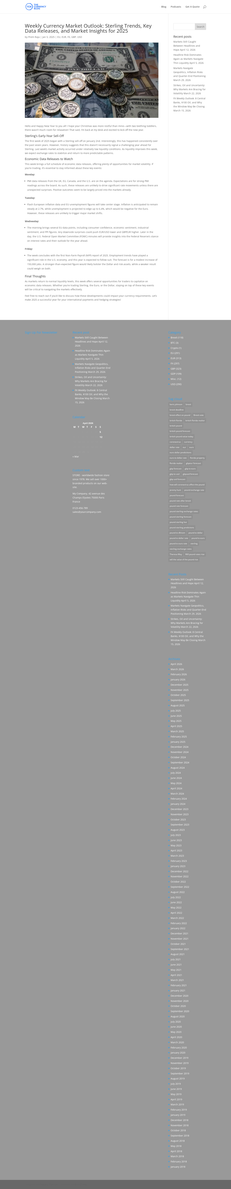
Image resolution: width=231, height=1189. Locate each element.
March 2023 (177, 855)
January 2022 (178, 928)
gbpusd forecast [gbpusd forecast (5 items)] (190, 474)
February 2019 (179, 1109)
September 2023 (180, 824)
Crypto (174, 348)
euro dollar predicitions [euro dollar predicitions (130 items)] (180, 452)
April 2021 (176, 975)
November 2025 (179, 690)
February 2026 (179, 674)
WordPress (80, 1184)
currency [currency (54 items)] (188, 441)
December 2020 (179, 995)
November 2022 (179, 876)
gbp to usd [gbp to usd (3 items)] (174, 474)
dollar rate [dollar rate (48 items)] (174, 447)
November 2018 (179, 1125)
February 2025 (179, 736)
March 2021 (177, 980)
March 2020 (177, 1042)
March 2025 (177, 731)
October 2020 (178, 1006)
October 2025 (178, 695)
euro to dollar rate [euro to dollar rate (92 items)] (178, 457)
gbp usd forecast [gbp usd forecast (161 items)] (177, 479)
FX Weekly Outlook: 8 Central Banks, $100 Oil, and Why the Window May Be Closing (189, 102)
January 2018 (178, 1166)
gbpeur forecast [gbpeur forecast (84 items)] (193, 463)
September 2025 (180, 700)
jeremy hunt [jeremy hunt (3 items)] (175, 490)
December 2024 (179, 746)
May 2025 (176, 720)
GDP (173, 373)
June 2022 (176, 902)
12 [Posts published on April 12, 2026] (101, 437)
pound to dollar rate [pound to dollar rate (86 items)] (179, 538)
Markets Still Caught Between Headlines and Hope (186, 45)
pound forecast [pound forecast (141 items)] (177, 495)
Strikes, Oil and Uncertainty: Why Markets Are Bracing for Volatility (189, 89)
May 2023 (176, 845)
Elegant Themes (48, 1184)
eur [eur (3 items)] (184, 447)
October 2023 (178, 819)
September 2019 (180, 1073)
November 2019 (179, 1063)
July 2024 (176, 772)
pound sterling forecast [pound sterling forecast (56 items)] (180, 516)
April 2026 (176, 664)
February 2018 (179, 1161)
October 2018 (178, 1130)
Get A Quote (192, 7)
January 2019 (178, 1114)
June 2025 (176, 715)
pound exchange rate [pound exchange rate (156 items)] (194, 490)
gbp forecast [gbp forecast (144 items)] (175, 468)
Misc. (174, 379)
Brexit (174, 337)
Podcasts (176, 7)
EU (58, 37)
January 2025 (178, 741)
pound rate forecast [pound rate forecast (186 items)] (179, 506)
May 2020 (176, 1031)
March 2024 (177, 793)
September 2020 (180, 1011)
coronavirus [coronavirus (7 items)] (175, 441)
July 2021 (176, 959)
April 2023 (176, 850)
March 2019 (177, 1104)
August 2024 (178, 767)
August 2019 (178, 1078)
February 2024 (179, 798)
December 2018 (179, 1120)
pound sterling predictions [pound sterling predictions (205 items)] (182, 527)
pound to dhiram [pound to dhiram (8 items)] (177, 532)
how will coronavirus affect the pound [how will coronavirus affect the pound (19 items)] (187, 484)
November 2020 (179, 1001)
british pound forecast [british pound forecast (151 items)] (180, 431)
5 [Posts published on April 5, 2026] (100, 432)
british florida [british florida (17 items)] (176, 420)
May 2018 (176, 1146)
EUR (64, 37)
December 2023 (179, 809)
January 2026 (178, 679)
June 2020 (176, 1026)
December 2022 (179, 871)
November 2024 (179, 752)
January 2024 (178, 803)
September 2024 (180, 762)
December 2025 (179, 684)
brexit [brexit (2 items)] (188, 404)
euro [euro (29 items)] (191, 447)
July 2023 (176, 835)
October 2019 (178, 1068)
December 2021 (179, 933)
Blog (163, 7)
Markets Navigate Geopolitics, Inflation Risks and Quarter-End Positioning (189, 72)
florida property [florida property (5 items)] (197, 457)
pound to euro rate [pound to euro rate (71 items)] (178, 543)
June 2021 (176, 964)
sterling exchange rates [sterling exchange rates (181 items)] (181, 548)
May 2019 (176, 1094)
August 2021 (178, 954)
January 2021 (178, 990)
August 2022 (178, 892)
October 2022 (178, 881)
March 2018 (177, 1156)
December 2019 (179, 1057)
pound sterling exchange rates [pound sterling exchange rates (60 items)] (184, 511)
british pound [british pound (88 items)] (176, 425)
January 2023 (178, 866)
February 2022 (179, 923)
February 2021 (179, 985)
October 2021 (178, 943)
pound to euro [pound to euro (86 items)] (198, 538)
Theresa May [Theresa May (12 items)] (176, 554)
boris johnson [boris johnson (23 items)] (176, 404)
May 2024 (176, 783)
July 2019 (176, 1083)
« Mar (76, 456)
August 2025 (178, 705)
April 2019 (176, 1099)
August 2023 (178, 829)
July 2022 (176, 897)
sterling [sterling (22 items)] (194, 543)
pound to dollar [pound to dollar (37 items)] (195, 532)
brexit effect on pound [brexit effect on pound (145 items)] (180, 415)
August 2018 (178, 1140)
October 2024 (178, 757)
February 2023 (179, 861)
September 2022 (180, 886)
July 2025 (176, 710)
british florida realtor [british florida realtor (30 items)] (195, 420)
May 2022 (176, 907)
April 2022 (176, 912)
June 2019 (176, 1089)
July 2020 (176, 1021)
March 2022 (177, 918)
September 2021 (180, 949)
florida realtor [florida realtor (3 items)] (176, 463)
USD (79, 37)
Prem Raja (34, 37)
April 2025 (176, 726)
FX (69, 37)
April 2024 (176, 788)
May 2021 (176, 969)
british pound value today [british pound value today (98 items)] (181, 436)
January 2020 (178, 1052)
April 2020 (176, 1037)
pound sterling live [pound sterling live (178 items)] (178, 522)
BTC (173, 342)
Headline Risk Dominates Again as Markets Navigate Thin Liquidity (188, 58)
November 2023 (179, 814)
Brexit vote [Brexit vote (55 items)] (199, 415)
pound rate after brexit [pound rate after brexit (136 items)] (180, 500)
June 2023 (176, 840)
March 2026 (177, 669)
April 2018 (176, 1151)
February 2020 (179, 1047)
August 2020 (178, 1016)
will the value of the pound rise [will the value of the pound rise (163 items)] (184, 559)
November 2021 (179, 938)
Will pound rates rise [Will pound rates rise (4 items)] (194, 554)
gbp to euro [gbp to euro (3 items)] (190, 468)
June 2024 (176, 778)
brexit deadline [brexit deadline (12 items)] (177, 409)
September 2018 (180, 1135)
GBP (73, 37)
